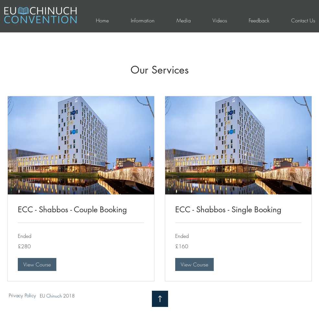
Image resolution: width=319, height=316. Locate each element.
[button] (37, 264)
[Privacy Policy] (22, 295)
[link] (81, 210)
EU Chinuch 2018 (57, 296)
